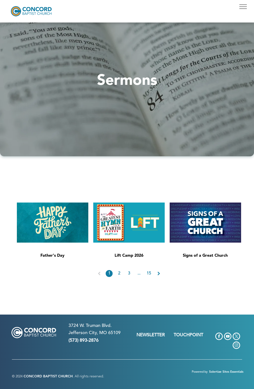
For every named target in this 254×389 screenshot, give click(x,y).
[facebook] (219, 337)
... (138, 273)
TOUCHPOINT (188, 335)
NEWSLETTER (150, 335)
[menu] (243, 6)
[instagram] (236, 346)
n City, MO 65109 (103, 333)
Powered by (200, 371)
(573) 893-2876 (83, 340)
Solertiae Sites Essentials (226, 371)
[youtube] (227, 337)
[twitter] (236, 337)
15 (149, 273)
